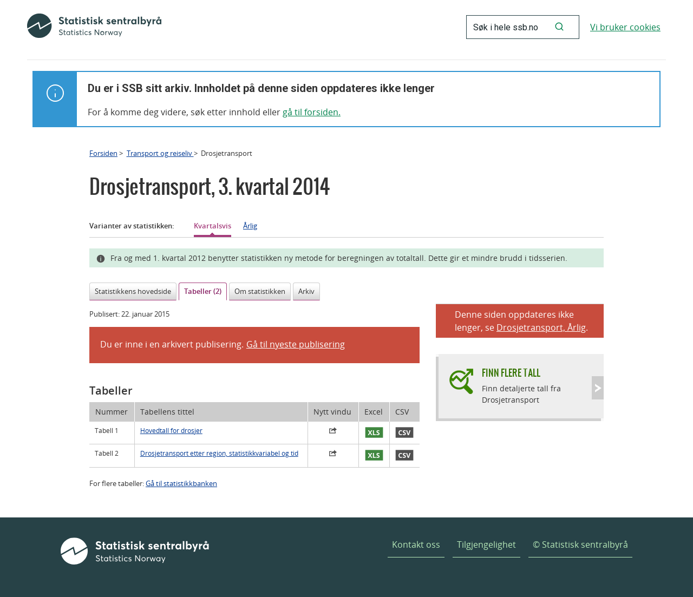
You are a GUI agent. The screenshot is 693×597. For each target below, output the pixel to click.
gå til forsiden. (312, 112)
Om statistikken (259, 291)
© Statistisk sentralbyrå (580, 544)
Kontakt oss (416, 544)
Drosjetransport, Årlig (541, 327)
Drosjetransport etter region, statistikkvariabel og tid (219, 453)
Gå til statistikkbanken (181, 483)
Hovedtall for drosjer (171, 430)
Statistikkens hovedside (133, 291)
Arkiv (306, 291)
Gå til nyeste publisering (295, 344)
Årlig (250, 226)
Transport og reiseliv (160, 153)
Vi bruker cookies (625, 27)
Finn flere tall (511, 372)
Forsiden (103, 153)
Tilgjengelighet (486, 544)
